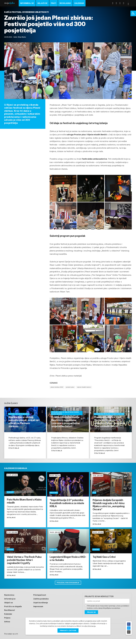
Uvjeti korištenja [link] (42, 602)
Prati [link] (53, 3)
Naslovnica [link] (9, 594)
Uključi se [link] (42, 3)
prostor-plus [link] (70, 387)
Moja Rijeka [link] (22, 37)
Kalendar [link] (79, 3)
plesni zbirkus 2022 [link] (57, 387)
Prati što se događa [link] (13, 606)
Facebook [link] (114, 3)
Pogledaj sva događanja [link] (68, 582)
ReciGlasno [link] (65, 3)
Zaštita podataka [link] (43, 598)
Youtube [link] (121, 3)
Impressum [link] (40, 606)
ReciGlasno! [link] (10, 609)
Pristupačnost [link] (41, 594)
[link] (133, 13)
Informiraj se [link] (27, 3)
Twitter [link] (117, 3)
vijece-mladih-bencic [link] (84, 387)
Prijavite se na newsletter (99, 596)
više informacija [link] (90, 626)
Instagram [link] (125, 3)
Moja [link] (9, 2)
